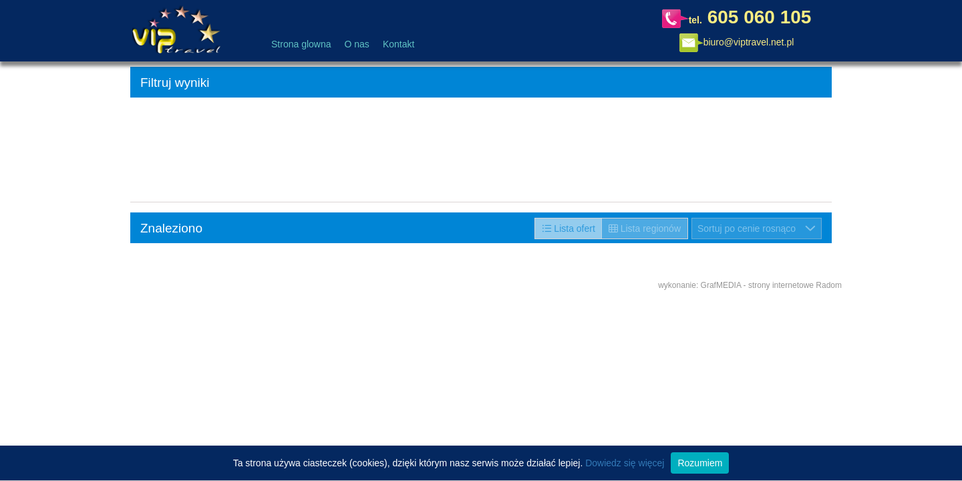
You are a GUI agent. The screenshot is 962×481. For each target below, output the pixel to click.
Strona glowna (301, 44)
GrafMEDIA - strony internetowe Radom (771, 285)
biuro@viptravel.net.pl (748, 42)
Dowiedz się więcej (624, 463)
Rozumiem (699, 463)
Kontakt (398, 44)
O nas (357, 44)
